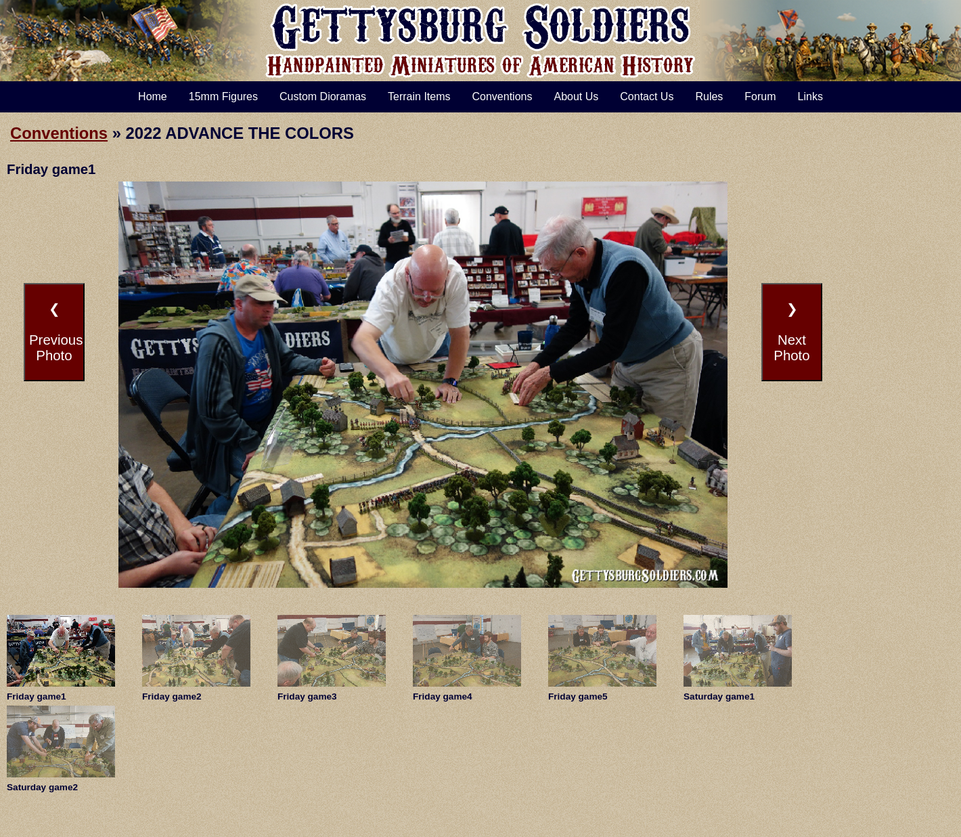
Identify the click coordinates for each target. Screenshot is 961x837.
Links (810, 96)
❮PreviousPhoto (56, 332)
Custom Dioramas (323, 96)
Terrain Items (419, 96)
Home (152, 96)
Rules (709, 96)
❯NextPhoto (791, 332)
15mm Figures (223, 96)
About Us (576, 96)
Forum (760, 96)
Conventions (502, 96)
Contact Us (646, 96)
